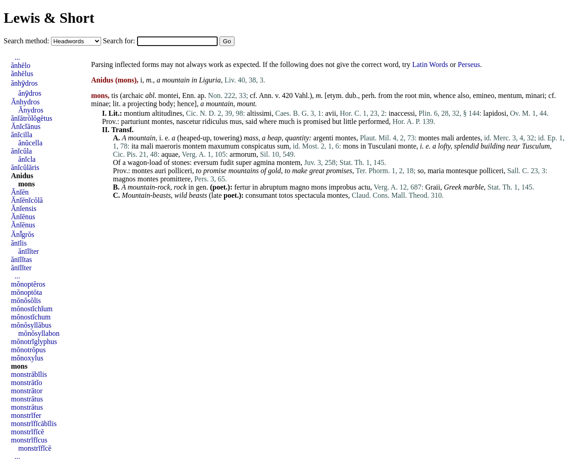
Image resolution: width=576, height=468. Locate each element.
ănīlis (19, 243)
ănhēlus (22, 73)
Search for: (120, 41)
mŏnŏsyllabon (39, 333)
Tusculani (382, 146)
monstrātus (27, 399)
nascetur (188, 121)
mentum (510, 95)
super (244, 162)
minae (100, 104)
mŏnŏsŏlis (26, 300)
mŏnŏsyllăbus (31, 325)
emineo (483, 95)
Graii (432, 187)
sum (283, 146)
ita (134, 146)
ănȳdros (29, 93)
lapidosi (494, 113)
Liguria (210, 80)
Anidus (22, 176)
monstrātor (26, 391)
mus (235, 121)
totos (286, 195)
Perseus (469, 64)
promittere (175, 179)
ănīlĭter (28, 251)
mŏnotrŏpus (28, 350)
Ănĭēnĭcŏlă (27, 200)
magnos (124, 179)
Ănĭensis (23, 208)
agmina (264, 162)
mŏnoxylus (27, 358)
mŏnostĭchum (31, 317)
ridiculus (215, 121)
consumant (261, 195)
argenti (323, 138)
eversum (206, 162)
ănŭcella (30, 143)
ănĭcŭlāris (25, 167)
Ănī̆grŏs (22, 234)
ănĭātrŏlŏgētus (31, 118)
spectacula (310, 195)
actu (364, 187)
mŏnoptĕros (28, 284)
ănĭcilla (21, 135)
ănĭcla (27, 159)
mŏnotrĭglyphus (34, 341)
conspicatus (258, 146)
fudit (227, 162)
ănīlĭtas (21, 259)
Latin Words (430, 64)
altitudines (167, 113)
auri (160, 171)
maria (436, 171)
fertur (242, 187)
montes (162, 121)
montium (137, 113)
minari (535, 95)
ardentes (468, 138)
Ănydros (30, 110)
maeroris (168, 146)
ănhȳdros (24, 83)
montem (194, 146)
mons (351, 146)
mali (447, 138)
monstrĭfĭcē (27, 432)
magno (300, 187)
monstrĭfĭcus (29, 440)
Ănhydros (25, 102)
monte (407, 146)
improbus (342, 187)
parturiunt (135, 121)
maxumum (223, 146)
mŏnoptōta (26, 292)
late (216, 195)
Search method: (27, 41)
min (424, 95)
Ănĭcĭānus (26, 126)
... (17, 57)
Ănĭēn (20, 192)
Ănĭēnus (23, 217)
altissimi (259, 113)
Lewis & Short (49, 18)
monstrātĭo (26, 382)
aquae (169, 154)
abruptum (273, 187)
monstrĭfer (26, 415)
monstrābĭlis (29, 374)
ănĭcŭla (21, 151)
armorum (242, 154)
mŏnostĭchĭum (32, 309)
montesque (461, 171)
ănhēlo (21, 65)
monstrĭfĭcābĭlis (33, 423)
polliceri (180, 171)
